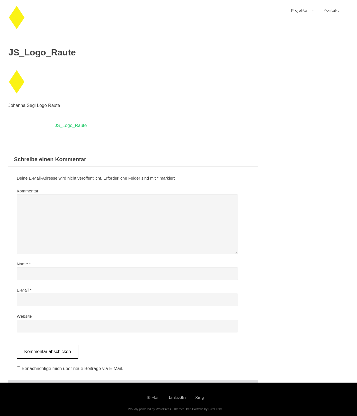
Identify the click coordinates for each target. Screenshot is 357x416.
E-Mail (24, 290)
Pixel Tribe (215, 409)
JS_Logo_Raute (71, 125)
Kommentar (27, 191)
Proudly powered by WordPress (149, 409)
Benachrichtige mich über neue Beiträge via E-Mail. (72, 368)
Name (24, 263)
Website (24, 316)
